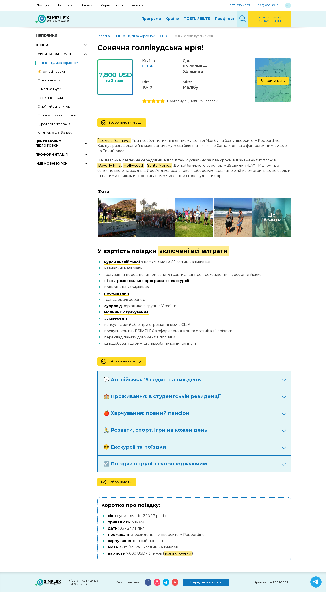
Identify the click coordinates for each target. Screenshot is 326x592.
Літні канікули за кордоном (58, 63)
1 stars (144, 101)
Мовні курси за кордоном (57, 115)
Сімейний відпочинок (54, 106)
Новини (137, 5)
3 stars (153, 101)
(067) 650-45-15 (239, 5)
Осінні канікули (49, 80)
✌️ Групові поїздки (51, 71)
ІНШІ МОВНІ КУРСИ (51, 163)
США (147, 66)
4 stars (158, 101)
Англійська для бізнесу (55, 132)
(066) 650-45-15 (267, 5)
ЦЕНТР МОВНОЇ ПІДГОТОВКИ (49, 143)
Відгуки (86, 5)
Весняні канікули (50, 97)
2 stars (149, 101)
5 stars (162, 101)
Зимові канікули (49, 89)
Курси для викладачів (54, 124)
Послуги (43, 5)
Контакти (65, 5)
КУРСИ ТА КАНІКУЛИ (53, 54)
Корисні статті (112, 5)
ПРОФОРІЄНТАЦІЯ (51, 155)
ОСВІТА (42, 45)
